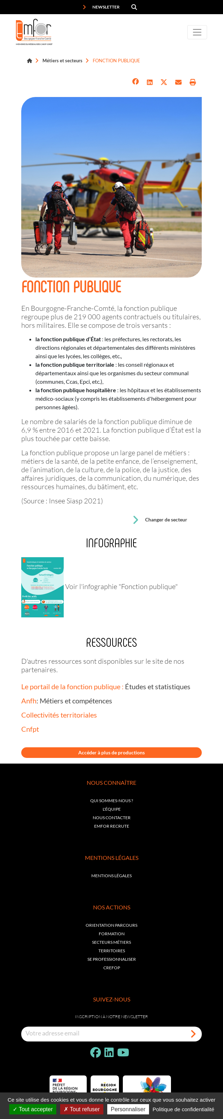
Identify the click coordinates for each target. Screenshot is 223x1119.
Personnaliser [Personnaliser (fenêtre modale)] (128, 1109)
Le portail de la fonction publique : (72, 686)
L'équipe (112, 809)
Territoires (111, 950)
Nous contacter (112, 817)
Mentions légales (111, 875)
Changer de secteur (159, 520)
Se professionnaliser (111, 959)
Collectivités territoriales (59, 714)
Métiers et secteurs (62, 60)
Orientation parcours (111, 925)
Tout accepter (33, 1109)
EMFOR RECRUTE (111, 826)
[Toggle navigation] (197, 32)
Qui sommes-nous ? (111, 800)
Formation (112, 933)
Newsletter (101, 7)
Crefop (111, 967)
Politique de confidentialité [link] (183, 1109)
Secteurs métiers (111, 942)
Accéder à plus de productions (111, 752)
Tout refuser (82, 1109)
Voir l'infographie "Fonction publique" (121, 586)
